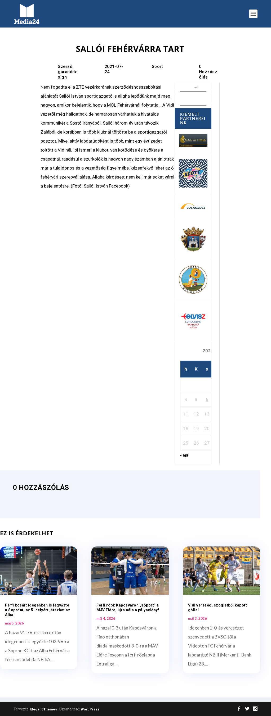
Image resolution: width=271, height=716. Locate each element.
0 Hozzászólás (208, 72)
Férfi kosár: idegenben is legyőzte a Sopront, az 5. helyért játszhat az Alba (37, 610)
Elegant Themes (43, 709)
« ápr (184, 455)
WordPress (90, 709)
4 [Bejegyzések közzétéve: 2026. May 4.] (186, 400)
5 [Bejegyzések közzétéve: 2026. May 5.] (196, 400)
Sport (157, 66)
